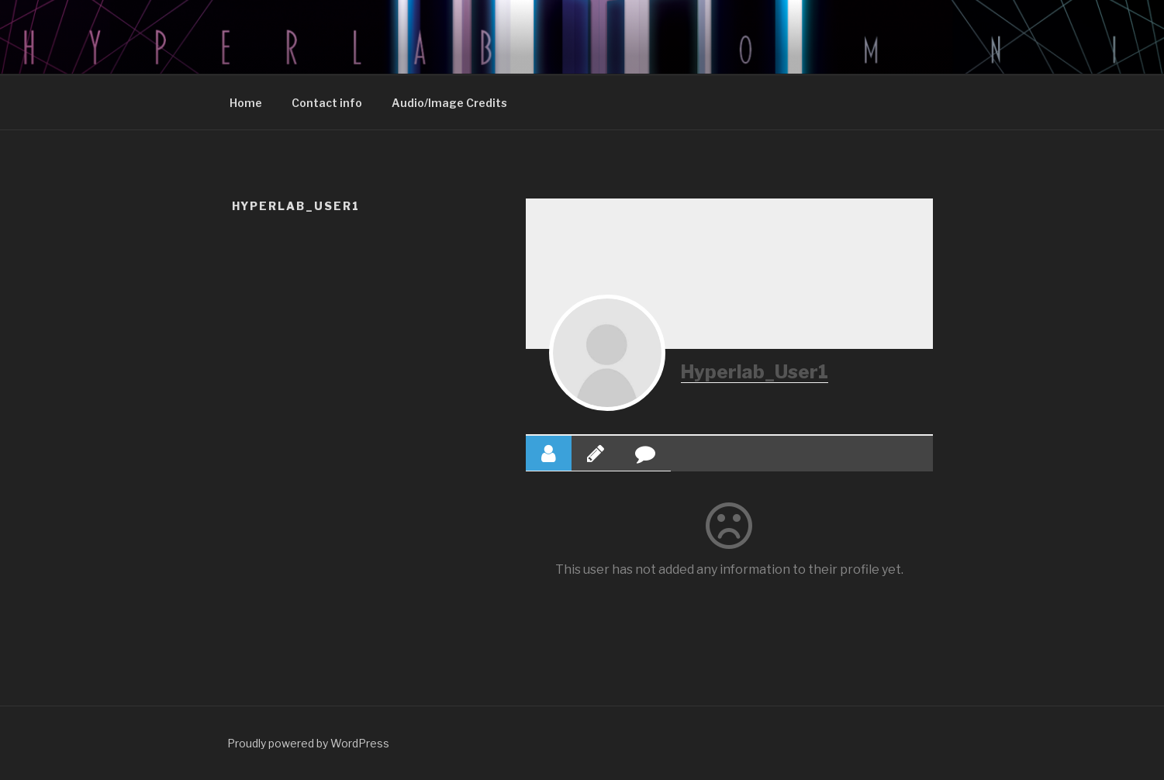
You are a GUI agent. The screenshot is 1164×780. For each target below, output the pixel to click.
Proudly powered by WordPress (308, 743)
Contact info (327, 102)
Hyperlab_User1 (754, 372)
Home (246, 102)
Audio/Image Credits (449, 102)
